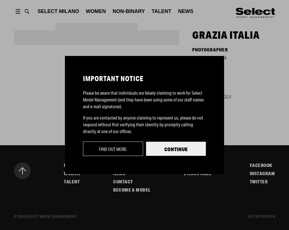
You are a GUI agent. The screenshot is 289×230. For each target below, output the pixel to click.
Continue (176, 149)
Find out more (113, 149)
